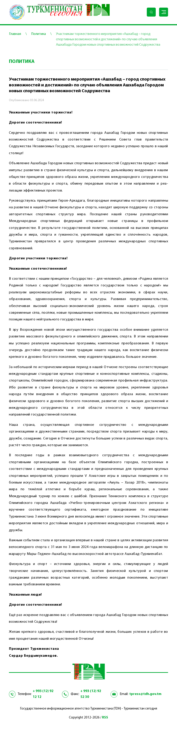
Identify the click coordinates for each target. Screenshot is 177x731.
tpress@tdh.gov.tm (145, 694)
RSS (105, 717)
